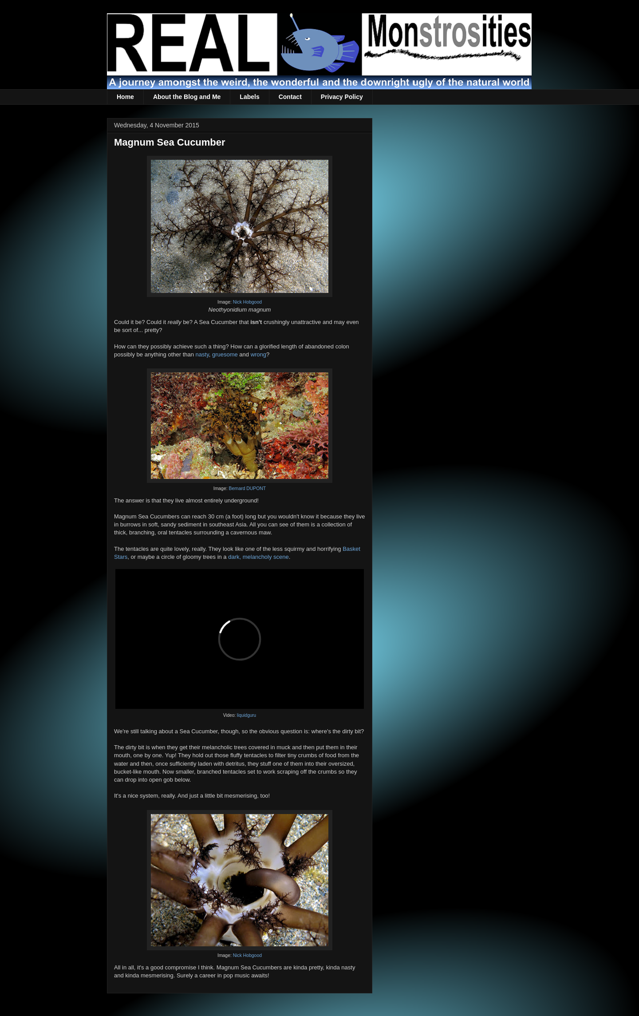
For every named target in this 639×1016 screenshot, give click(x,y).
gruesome (225, 354)
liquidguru (246, 715)
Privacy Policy (342, 96)
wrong (258, 354)
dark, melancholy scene (258, 556)
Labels (249, 96)
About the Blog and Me (187, 96)
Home (125, 96)
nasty (202, 354)
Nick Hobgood (247, 302)
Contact (290, 96)
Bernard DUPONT (247, 488)
